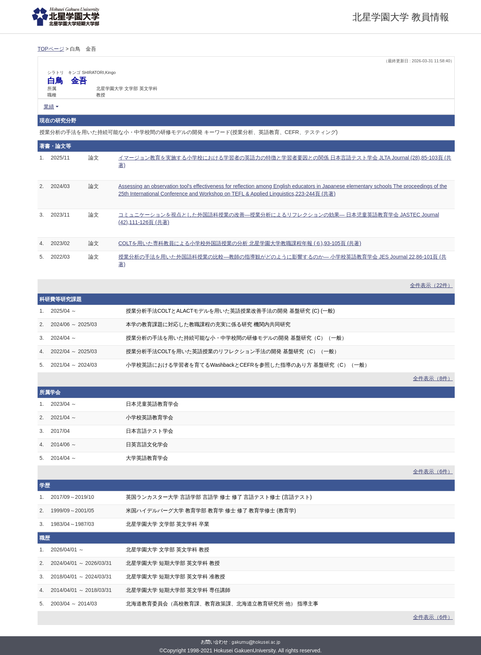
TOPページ (51, 49)
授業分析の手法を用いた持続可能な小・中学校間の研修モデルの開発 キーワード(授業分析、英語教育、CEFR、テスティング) (188, 132)
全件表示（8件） (433, 378)
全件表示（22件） (431, 285)
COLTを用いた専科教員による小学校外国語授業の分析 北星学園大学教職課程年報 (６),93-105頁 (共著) (239, 243)
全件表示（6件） (433, 471)
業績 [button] (49, 107)
